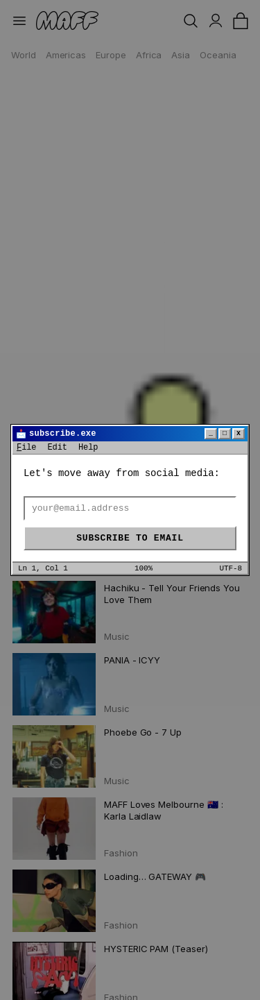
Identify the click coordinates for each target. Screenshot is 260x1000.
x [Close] (238, 433)
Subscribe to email (129, 538)
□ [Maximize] (225, 433)
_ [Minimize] (211, 433)
